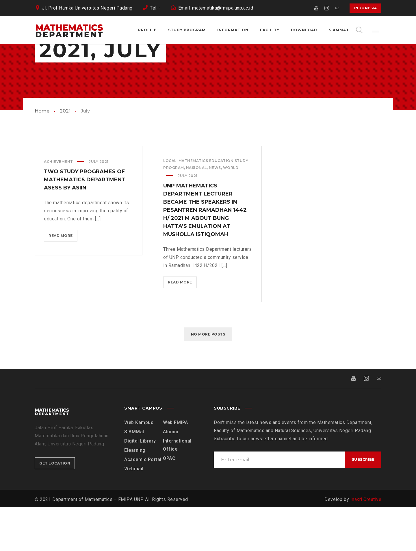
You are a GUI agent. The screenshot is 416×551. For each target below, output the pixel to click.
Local (170, 204)
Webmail (134, 512)
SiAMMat (134, 475)
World (231, 211)
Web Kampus (138, 466)
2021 (65, 155)
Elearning (135, 494)
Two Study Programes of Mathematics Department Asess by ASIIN (84, 223)
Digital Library (140, 485)
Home (42, 155)
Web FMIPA (175, 466)
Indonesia (365, 8)
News (215, 211)
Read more (63, 280)
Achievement (58, 205)
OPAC (169, 502)
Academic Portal (142, 503)
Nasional (196, 211)
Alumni (170, 475)
